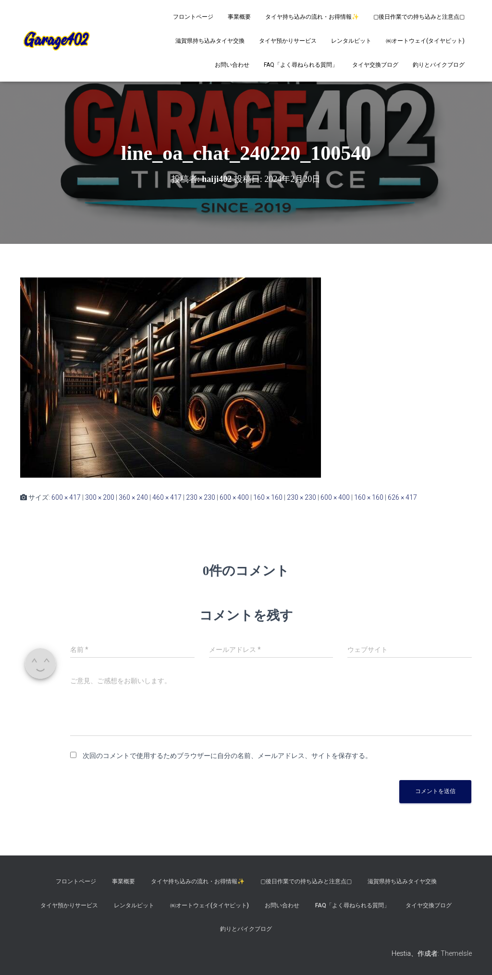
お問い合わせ (232, 64)
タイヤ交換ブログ (375, 64)
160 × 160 (268, 497)
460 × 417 (167, 497)
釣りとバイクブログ (439, 64)
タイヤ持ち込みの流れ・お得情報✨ (312, 16)
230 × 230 (200, 497)
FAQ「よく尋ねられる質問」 (301, 64)
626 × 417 (402, 497)
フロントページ (193, 16)
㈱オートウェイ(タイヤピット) (425, 40)
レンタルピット (351, 40)
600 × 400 (234, 497)
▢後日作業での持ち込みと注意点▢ (419, 16)
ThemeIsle (456, 953)
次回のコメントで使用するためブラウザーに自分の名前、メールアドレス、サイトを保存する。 (227, 755)
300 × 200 (99, 497)
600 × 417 (66, 497)
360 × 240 (133, 497)
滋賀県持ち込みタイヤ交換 (210, 40)
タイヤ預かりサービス (288, 40)
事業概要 (239, 16)
